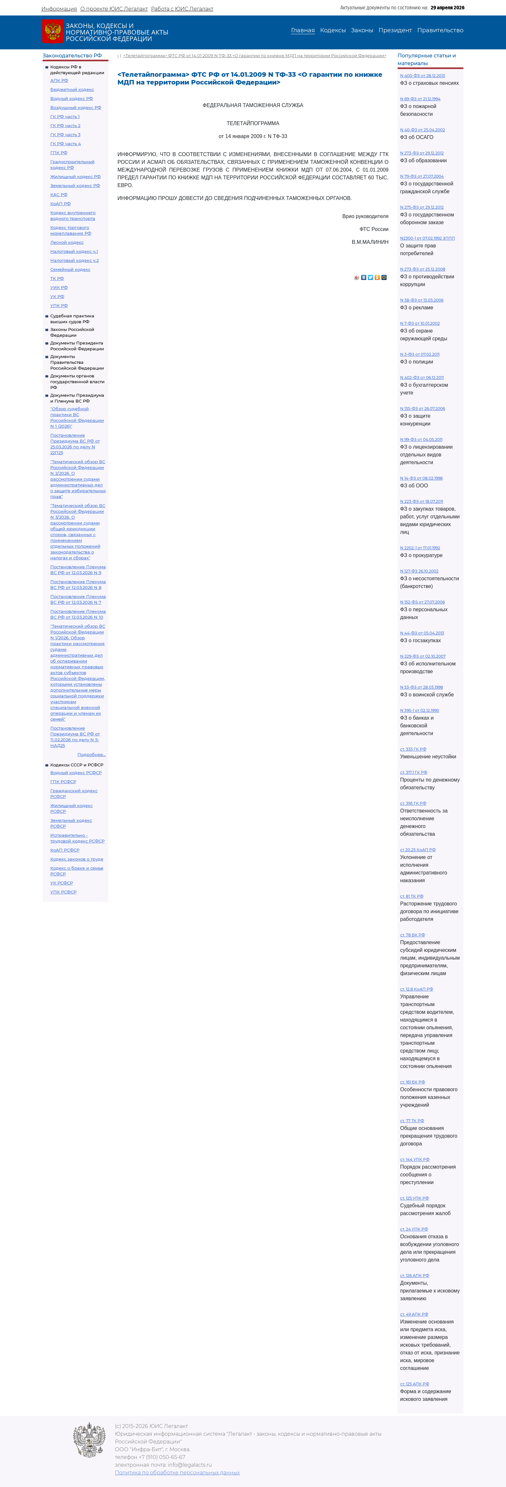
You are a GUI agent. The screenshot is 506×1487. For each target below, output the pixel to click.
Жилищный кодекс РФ (75, 176)
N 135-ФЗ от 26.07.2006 (422, 408)
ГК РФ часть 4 (65, 143)
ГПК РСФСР (63, 781)
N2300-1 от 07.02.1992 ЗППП (427, 238)
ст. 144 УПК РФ (415, 1159)
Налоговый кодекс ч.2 (74, 260)
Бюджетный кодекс (72, 89)
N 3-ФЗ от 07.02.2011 (420, 354)
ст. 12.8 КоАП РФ (416, 989)
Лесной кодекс (67, 242)
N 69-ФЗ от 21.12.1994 (420, 98)
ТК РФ (57, 278)
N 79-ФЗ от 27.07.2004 (422, 176)
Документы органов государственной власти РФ (77, 381)
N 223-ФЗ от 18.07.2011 (421, 501)
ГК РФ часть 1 (65, 116)
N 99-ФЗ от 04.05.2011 (421, 439)
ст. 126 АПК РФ (414, 1275)
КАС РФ (58, 194)
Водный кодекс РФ (71, 98)
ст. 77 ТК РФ (412, 1120)
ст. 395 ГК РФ (413, 803)
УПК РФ (59, 305)
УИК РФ (59, 287)
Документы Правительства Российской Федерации (77, 362)
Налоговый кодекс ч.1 (74, 251)
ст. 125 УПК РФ (414, 1198)
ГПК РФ (58, 152)
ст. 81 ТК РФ (411, 896)
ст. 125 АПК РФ (414, 1384)
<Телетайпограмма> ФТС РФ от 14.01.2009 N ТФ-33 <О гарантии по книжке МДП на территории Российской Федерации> (254, 55)
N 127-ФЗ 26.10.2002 (419, 571)
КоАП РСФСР (64, 850)
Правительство (440, 30)
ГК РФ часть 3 (65, 134)
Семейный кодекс (70, 269)
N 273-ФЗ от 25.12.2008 (422, 269)
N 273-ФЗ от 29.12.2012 (422, 153)
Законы (362, 30)
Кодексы (333, 30)
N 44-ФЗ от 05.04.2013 (422, 633)
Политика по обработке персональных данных (177, 1473)
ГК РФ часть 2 (65, 125)
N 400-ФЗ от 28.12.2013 (422, 75)
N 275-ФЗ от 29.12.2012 (422, 207)
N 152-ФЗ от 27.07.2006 (422, 602)
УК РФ (57, 296)
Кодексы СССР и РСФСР (76, 764)
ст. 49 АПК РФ (414, 1314)
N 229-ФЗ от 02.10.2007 (423, 656)
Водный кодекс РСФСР (76, 772)
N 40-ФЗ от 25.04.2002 (422, 129)
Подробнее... (91, 754)
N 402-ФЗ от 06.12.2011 (422, 377)
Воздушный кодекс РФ (75, 107)
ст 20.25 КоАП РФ (418, 849)
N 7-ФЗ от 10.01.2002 (420, 323)
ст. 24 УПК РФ (414, 1229)
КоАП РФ (60, 203)
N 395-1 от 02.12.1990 (419, 710)
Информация (59, 9)
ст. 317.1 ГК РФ (413, 772)
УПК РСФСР (63, 891)
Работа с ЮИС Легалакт (182, 9)
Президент (395, 30)
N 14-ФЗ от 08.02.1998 (421, 478)
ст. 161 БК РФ (412, 1082)
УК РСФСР (61, 882)
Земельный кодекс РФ (75, 185)
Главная (303, 30)
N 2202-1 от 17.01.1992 (420, 547)
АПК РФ (59, 80)
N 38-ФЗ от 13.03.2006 (421, 300)
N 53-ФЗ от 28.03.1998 (421, 687)
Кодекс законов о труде (76, 859)
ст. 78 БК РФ (412, 935)
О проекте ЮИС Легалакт (114, 9)
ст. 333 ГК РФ (413, 749)
